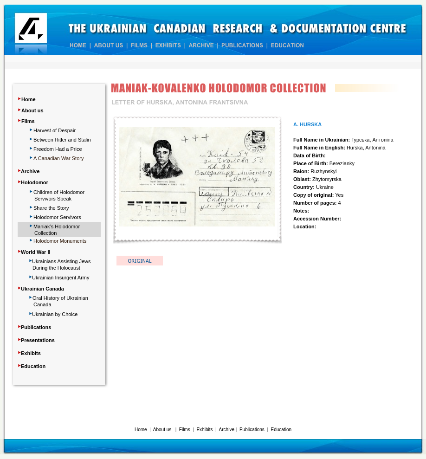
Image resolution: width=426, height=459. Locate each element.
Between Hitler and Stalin (62, 139)
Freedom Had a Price (57, 149)
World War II (36, 252)
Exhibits (204, 429)
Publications (252, 429)
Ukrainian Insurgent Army (61, 277)
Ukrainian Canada (42, 288)
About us (32, 110)
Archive (226, 429)
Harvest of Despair (54, 130)
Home (28, 99)
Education (281, 429)
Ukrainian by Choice (54, 314)
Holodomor (34, 182)
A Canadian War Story (58, 158)
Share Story (51, 208)
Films (28, 121)
